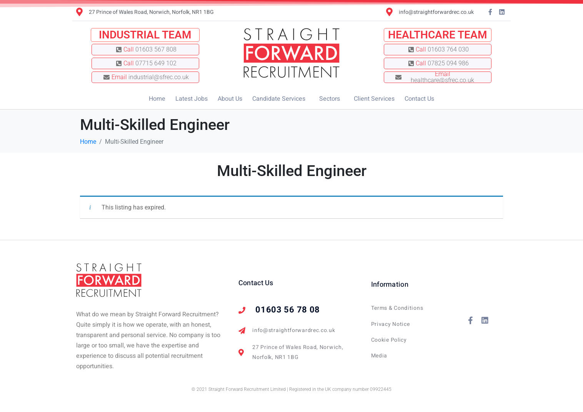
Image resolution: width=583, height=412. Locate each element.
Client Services (374, 98)
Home (157, 98)
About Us (230, 98)
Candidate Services (278, 98)
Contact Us (419, 98)
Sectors (329, 98)
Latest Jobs (191, 98)
